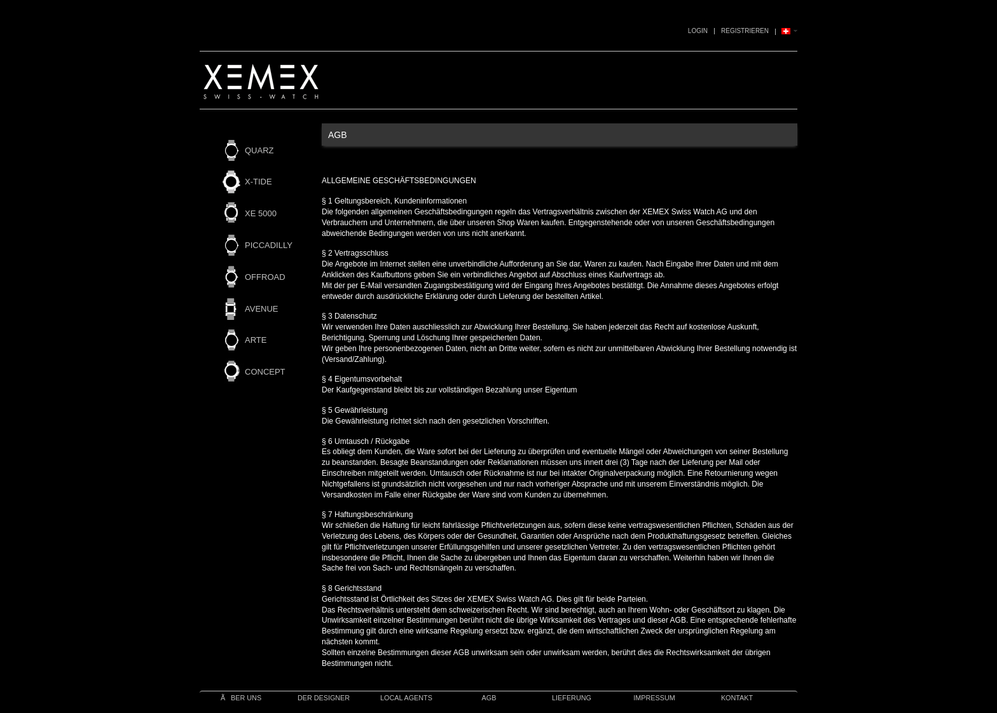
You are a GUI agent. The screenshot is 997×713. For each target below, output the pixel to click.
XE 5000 (261, 213)
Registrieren (745, 30)
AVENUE (261, 309)
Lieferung (571, 698)
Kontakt (737, 698)
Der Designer (324, 698)
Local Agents (406, 698)
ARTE (255, 340)
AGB (489, 698)
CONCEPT (265, 372)
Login (698, 30)
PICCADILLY (268, 245)
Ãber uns (241, 698)
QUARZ (259, 150)
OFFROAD (265, 277)
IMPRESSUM (654, 698)
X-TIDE (258, 181)
